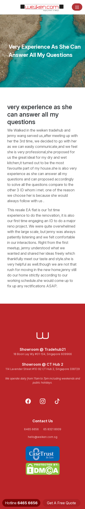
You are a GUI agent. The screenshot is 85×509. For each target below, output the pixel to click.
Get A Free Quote (61, 503)
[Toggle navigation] (77, 7)
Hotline (21, 503)
